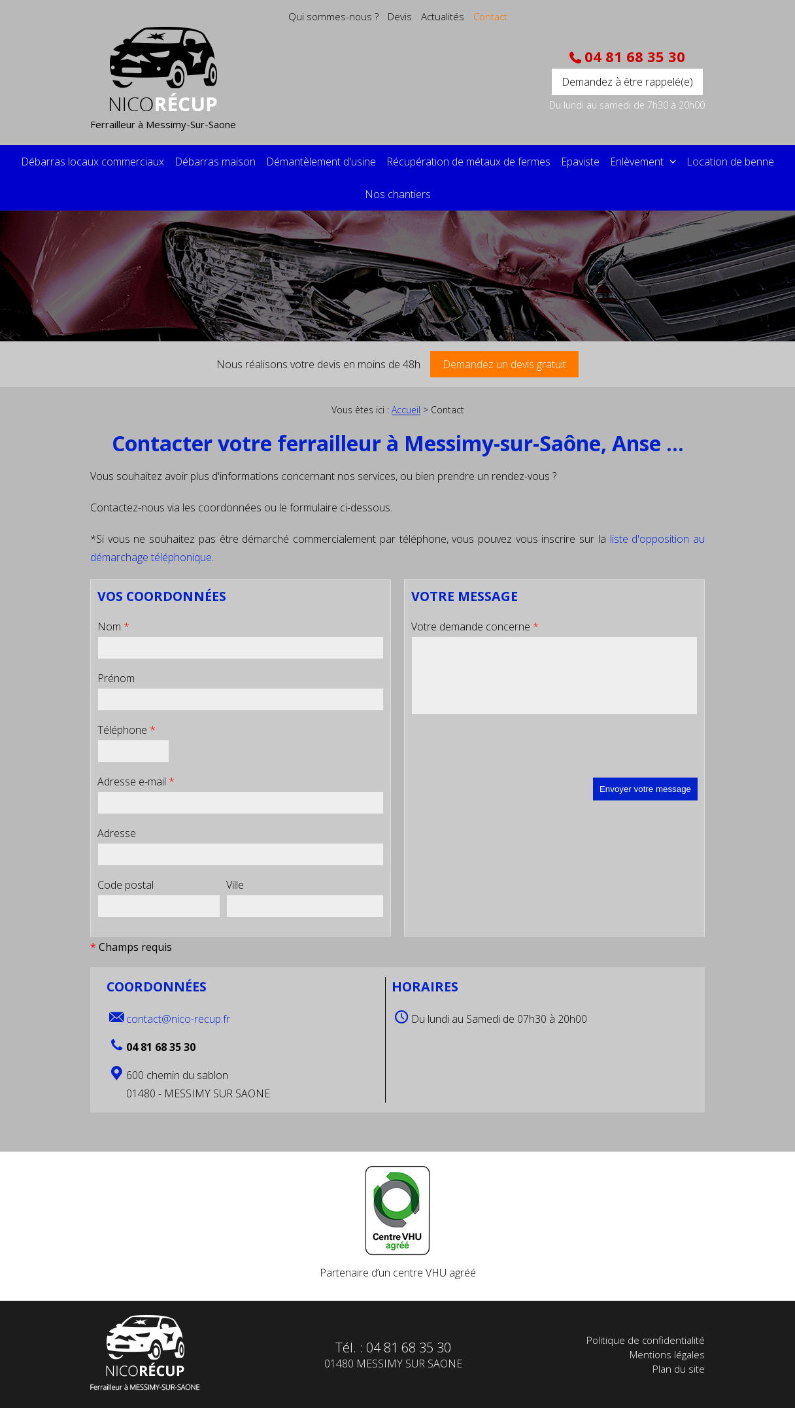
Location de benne (730, 161)
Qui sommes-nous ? (333, 16)
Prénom (116, 678)
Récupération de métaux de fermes (468, 161)
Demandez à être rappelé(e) (627, 82)
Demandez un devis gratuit (504, 364)
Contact (490, 16)
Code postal (125, 885)
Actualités (442, 16)
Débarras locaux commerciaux (92, 161)
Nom (113, 626)
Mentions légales (667, 1354)
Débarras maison (215, 161)
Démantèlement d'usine (321, 161)
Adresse (116, 833)
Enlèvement (638, 161)
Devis (400, 16)
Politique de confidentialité (645, 1340)
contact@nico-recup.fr (178, 1019)
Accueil (406, 410)
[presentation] (510, 752)
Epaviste (580, 161)
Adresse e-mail (136, 781)
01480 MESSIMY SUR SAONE (393, 1363)
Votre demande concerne (475, 626)
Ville (235, 885)
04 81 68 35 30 (633, 57)
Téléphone (126, 730)
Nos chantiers (398, 194)
